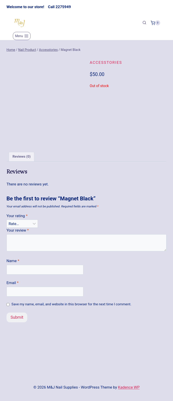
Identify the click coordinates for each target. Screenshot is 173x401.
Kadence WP (129, 387)
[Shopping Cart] (155, 22)
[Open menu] (22, 36)
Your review (18, 230)
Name (13, 261)
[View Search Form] (144, 23)
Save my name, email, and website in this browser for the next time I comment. (71, 304)
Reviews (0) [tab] (21, 157)
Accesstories (106, 62)
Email (13, 282)
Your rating (17, 216)
